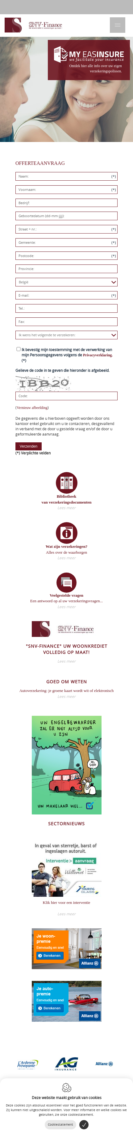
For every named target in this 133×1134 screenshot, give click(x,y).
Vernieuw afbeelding (32, 408)
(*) (67, 355)
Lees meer (66, 507)
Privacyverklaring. (98, 355)
